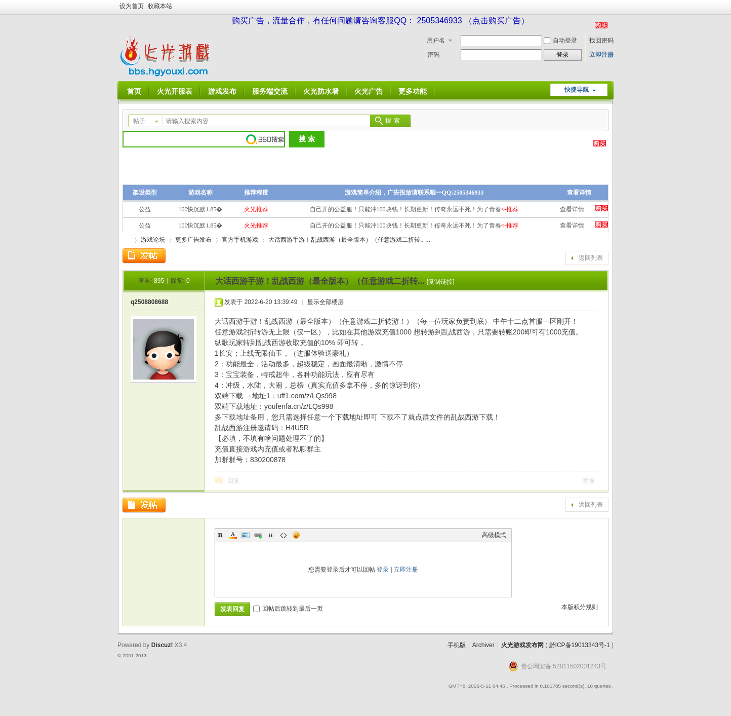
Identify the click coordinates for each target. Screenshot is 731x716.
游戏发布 (222, 91)
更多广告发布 (193, 239)
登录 (383, 569)
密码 (433, 54)
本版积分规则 (579, 607)
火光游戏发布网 (522, 645)
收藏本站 (160, 6)
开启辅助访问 (611, 7)
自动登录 (560, 40)
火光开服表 (174, 91)
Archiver (483, 645)
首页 (134, 91)
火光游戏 (127, 240)
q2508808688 (149, 302)
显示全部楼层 (325, 302)
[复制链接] (441, 281)
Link (258, 535)
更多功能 (412, 91)
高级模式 (494, 535)
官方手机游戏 (240, 239)
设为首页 (131, 6)
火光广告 (368, 91)
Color (233, 535)
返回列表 (591, 257)
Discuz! (162, 645)
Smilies (296, 535)
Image (245, 535)
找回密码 (601, 40)
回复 (233, 480)
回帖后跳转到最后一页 (288, 608)
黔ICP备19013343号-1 (579, 645)
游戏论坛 (153, 239)
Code (283, 535)
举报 (589, 480)
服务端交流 (270, 91)
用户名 (436, 40)
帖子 (139, 121)
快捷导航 (576, 89)
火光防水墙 (321, 91)
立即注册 (601, 54)
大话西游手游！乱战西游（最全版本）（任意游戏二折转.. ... (349, 239)
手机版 (457, 645)
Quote (271, 535)
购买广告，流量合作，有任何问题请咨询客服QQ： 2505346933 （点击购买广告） (380, 20)
